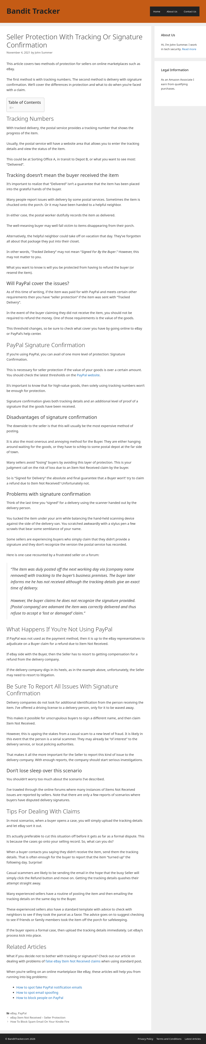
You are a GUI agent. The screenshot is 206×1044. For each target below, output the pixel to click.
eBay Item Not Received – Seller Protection (37, 1017)
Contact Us (190, 11)
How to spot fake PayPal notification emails (49, 987)
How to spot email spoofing (37, 992)
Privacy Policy (145, 1038)
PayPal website (88, 375)
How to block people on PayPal (39, 998)
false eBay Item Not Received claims (72, 961)
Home (156, 11)
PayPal (22, 1013)
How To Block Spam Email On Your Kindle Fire (39, 1021)
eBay (13, 1013)
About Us (172, 11)
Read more (189, 49)
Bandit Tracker (33, 11)
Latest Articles (193, 1038)
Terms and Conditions (169, 1038)
